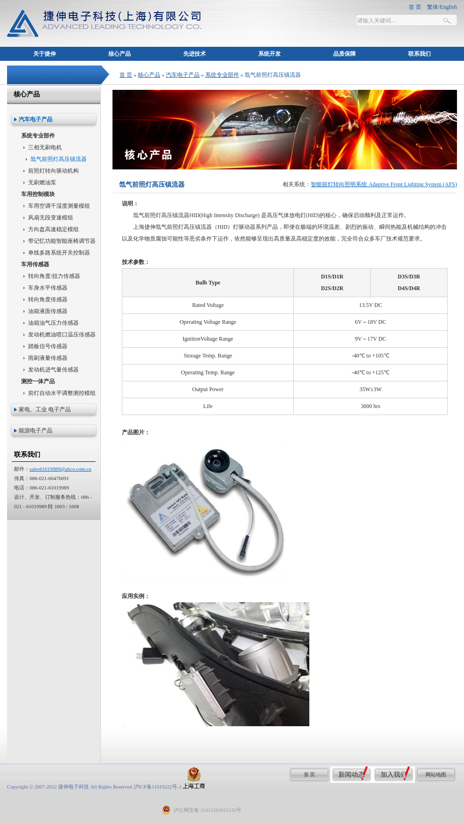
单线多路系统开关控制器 (59, 252)
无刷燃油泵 (42, 182)
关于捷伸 (44, 54)
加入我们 (394, 774)
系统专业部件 (222, 75)
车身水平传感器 (47, 287)
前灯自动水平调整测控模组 (62, 393)
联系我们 (419, 54)
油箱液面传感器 (47, 311)
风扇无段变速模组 (50, 217)
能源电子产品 (35, 430)
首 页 (126, 75)
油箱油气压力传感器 (53, 323)
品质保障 (344, 54)
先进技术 (194, 54)
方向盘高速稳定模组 (53, 229)
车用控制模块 (38, 194)
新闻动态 (351, 774)
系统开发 (269, 54)
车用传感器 (35, 264)
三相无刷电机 (45, 147)
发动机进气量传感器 (53, 369)
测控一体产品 (38, 381)
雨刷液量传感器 (47, 358)
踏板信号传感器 (47, 346)
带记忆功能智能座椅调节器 (62, 241)
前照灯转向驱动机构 (53, 171)
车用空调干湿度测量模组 (59, 206)
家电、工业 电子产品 (45, 409)
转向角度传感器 (47, 299)
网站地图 (436, 774)
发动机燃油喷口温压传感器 (62, 334)
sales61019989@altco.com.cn (60, 469)
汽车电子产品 (183, 75)
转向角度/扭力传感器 (54, 276)
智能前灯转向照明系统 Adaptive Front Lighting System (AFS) (384, 184)
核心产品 (119, 54)
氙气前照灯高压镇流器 (58, 159)
